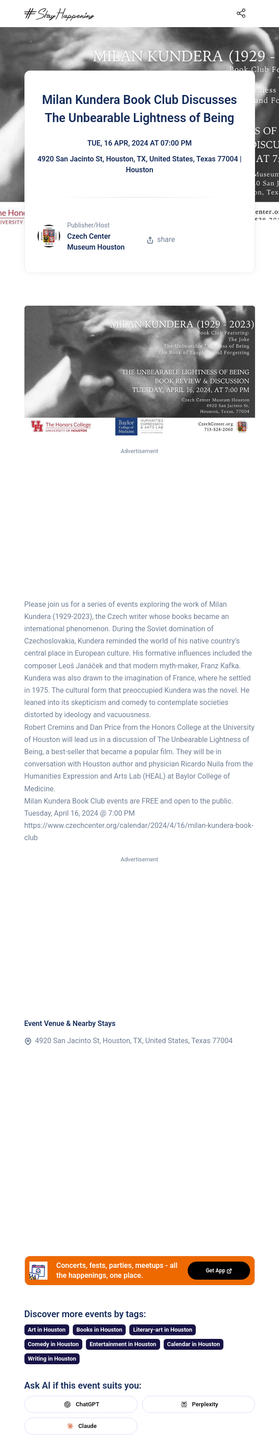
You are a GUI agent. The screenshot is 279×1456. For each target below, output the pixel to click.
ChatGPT (80, 1404)
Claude (80, 1426)
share (161, 239)
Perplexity (198, 1404)
